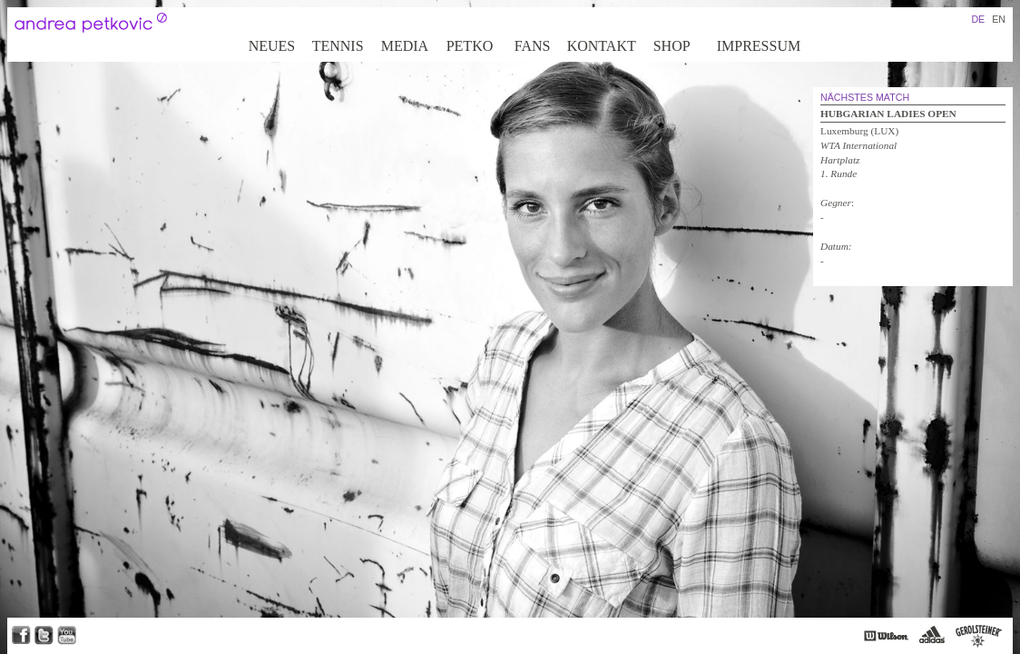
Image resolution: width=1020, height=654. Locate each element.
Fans (533, 46)
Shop (672, 46)
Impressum (758, 46)
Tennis (338, 46)
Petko (470, 46)
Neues (272, 46)
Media (404, 46)
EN (998, 19)
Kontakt (601, 46)
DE (978, 19)
